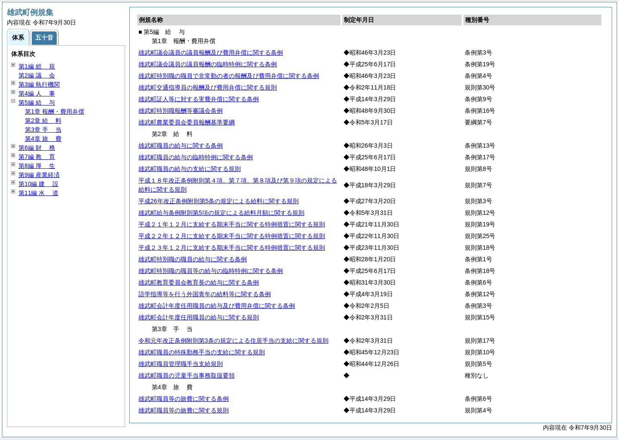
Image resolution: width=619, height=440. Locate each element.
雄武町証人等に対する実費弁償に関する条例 (198, 99)
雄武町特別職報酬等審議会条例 (180, 110)
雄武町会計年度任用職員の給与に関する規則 (198, 317)
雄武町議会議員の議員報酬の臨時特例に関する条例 (207, 64)
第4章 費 (43, 138)
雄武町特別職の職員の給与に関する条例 (192, 259)
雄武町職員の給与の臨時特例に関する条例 (195, 157)
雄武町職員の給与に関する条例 (180, 145)
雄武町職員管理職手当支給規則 (180, 363)
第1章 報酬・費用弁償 (54, 111)
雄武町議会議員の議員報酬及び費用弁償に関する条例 (210, 52)
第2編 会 (36, 75)
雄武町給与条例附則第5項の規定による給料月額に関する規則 (221, 212)
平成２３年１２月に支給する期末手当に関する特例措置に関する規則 (231, 247)
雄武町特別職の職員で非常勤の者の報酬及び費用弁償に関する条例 (228, 75)
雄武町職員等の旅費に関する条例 (183, 398)
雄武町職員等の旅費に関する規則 (183, 410)
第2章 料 (43, 120)
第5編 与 (36, 102)
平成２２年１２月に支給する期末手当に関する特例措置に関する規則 (231, 235)
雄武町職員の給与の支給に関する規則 (189, 168)
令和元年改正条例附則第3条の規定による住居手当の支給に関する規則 (233, 340)
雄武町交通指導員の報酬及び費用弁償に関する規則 (207, 87)
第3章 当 (43, 129)
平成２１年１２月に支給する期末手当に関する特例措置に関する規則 (231, 224)
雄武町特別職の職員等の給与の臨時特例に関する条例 (210, 270)
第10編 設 (38, 183)
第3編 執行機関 (39, 84)
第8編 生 (36, 165)
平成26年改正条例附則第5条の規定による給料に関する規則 (218, 201)
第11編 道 (38, 192)
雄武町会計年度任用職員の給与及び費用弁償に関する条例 (216, 305)
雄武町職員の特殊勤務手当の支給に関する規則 (201, 352)
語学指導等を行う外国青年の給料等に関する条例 (204, 294)
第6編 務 (36, 147)
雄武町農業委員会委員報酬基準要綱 (186, 122)
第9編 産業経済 (39, 174)
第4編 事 (36, 93)
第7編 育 (36, 156)
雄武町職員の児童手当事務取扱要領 (186, 375)
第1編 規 (36, 66)
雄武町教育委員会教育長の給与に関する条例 (198, 282)
